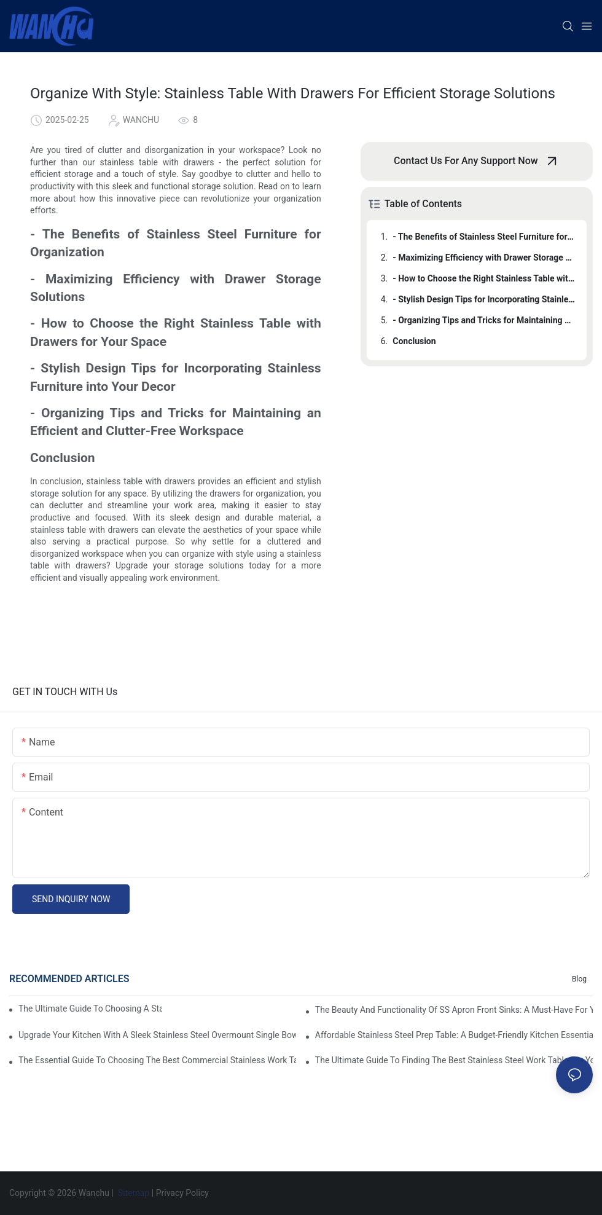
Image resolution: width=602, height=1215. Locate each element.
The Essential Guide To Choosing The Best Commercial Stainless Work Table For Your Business (157, 1060)
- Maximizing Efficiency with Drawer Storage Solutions (484, 257)
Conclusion (414, 341)
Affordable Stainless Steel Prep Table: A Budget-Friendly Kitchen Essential (454, 1035)
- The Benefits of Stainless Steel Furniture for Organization (484, 237)
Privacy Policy (182, 1193)
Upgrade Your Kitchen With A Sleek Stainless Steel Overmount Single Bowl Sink (157, 1035)
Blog (579, 979)
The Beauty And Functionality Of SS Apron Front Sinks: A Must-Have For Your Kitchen (454, 1010)
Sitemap (133, 1193)
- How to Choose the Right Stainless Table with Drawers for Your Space (484, 278)
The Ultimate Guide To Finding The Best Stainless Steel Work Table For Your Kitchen (454, 1060)
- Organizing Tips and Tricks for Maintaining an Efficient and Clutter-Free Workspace (484, 320)
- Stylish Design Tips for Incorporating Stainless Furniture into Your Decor (484, 299)
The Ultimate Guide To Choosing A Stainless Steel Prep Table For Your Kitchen (90, 1008)
